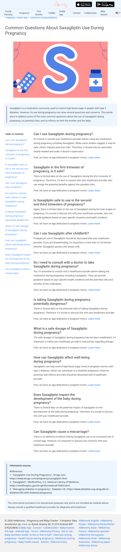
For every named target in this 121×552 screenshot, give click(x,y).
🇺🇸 (117, 12)
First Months (38, 13)
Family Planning (8, 13)
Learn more (94, 157)
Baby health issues (28, 541)
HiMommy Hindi (88, 538)
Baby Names (104, 13)
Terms (34, 531)
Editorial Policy (59, 541)
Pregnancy (24, 13)
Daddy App (62, 13)
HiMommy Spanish (98, 531)
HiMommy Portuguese (91, 534)
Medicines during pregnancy (43, 17)
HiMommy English (89, 520)
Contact (76, 13)
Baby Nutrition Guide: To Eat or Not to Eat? (28, 534)
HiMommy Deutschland (101, 524)
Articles (45, 541)
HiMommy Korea (88, 545)
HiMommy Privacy (50, 531)
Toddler (51, 13)
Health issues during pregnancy (35, 538)
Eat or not (67, 531)
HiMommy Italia (87, 527)
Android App (22, 531)
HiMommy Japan (101, 541)
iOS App (9, 531)
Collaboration (90, 13)
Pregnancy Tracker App (16, 17)
